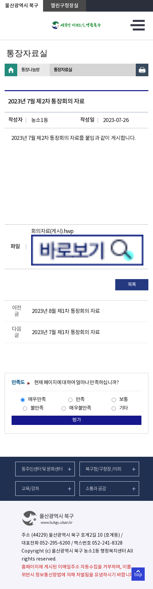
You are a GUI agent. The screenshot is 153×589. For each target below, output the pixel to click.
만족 (80, 399)
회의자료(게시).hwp (52, 231)
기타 (123, 408)
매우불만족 (80, 408)
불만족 (37, 408)
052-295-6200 (55, 543)
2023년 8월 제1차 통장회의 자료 (66, 311)
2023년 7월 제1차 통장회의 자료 (66, 332)
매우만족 (37, 399)
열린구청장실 (64, 6)
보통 (123, 399)
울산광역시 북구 (21, 6)
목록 (132, 284)
